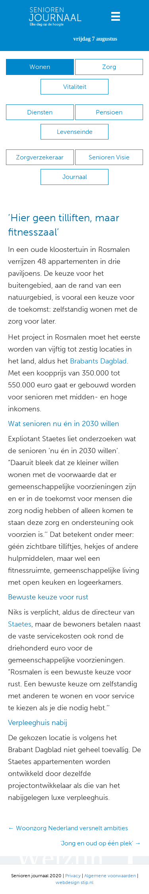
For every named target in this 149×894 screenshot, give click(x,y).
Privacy (73, 875)
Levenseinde (75, 132)
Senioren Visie (109, 157)
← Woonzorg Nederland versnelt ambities (68, 828)
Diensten (39, 112)
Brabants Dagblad (98, 361)
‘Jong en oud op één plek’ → (100, 843)
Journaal (74, 177)
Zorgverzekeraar (40, 157)
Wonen (39, 67)
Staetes (19, 624)
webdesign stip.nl (74, 882)
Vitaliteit (74, 86)
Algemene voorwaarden (110, 875)
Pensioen (109, 112)
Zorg (109, 67)
